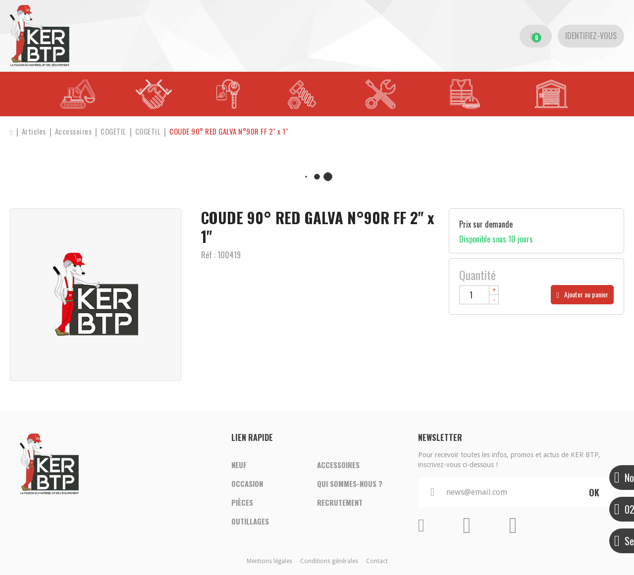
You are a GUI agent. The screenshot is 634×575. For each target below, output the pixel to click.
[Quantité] (479, 295)
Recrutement (340, 502)
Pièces (242, 502)
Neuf (239, 465)
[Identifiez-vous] (591, 36)
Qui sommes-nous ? (349, 484)
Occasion (247, 484)
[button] (230, 132)
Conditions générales (329, 561)
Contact (377, 561)
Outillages (250, 521)
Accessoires (338, 465)
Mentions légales (269, 561)
